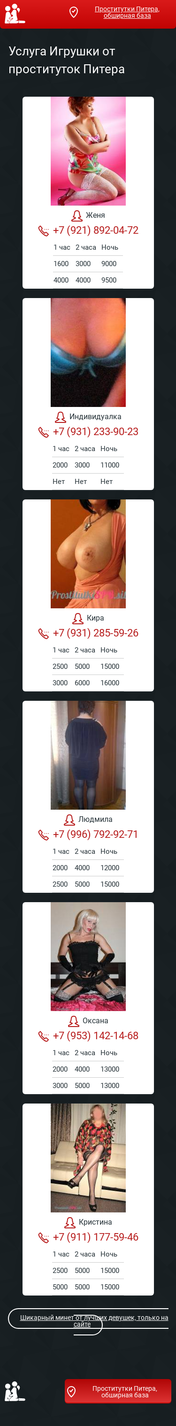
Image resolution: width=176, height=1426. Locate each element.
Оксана (88, 1021)
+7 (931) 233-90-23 (88, 432)
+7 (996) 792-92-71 (88, 834)
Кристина (88, 1222)
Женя (88, 216)
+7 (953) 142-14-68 (88, 1036)
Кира (88, 618)
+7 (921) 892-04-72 (88, 230)
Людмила (88, 820)
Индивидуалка (88, 417)
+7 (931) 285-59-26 (88, 633)
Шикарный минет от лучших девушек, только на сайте (88, 1321)
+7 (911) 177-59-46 (88, 1237)
